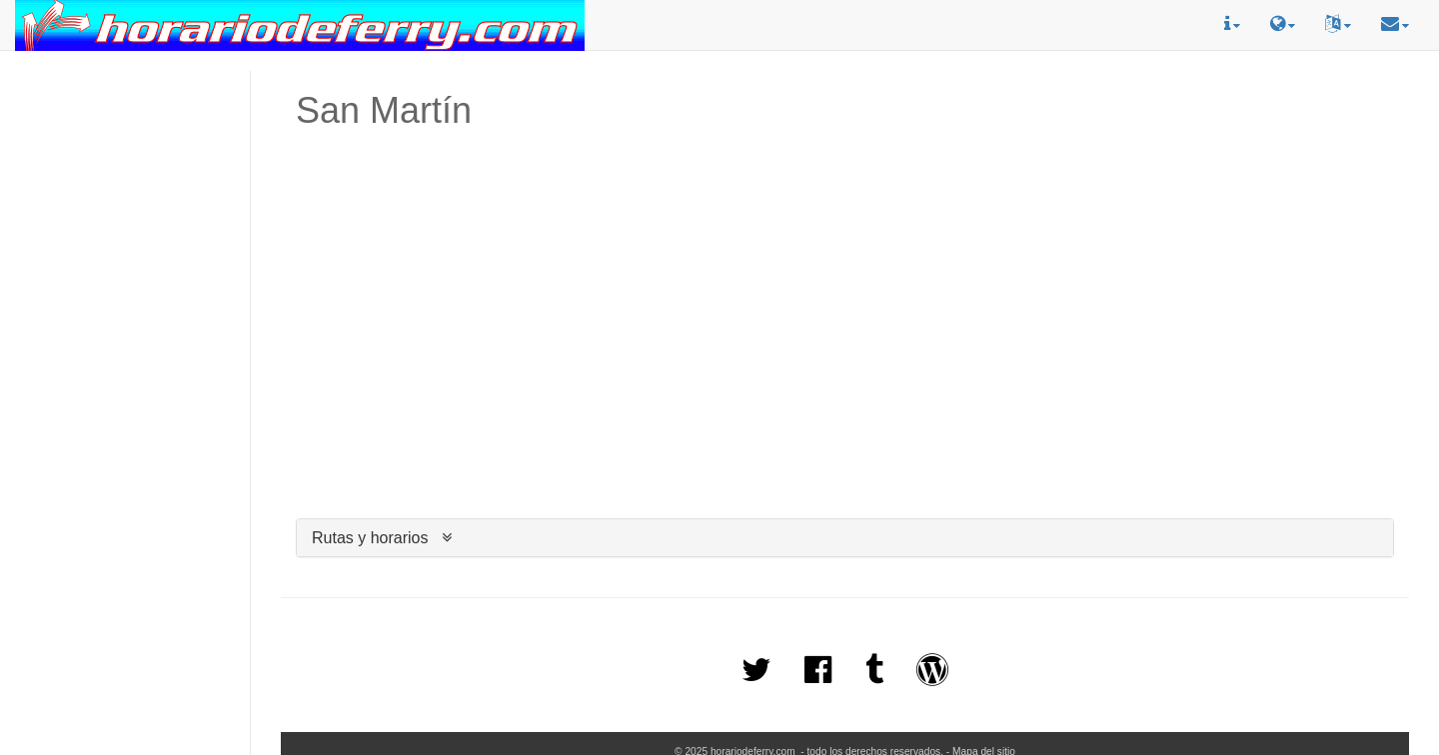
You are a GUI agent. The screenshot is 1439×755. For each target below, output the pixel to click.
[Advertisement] (125, 161)
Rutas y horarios (370, 537)
